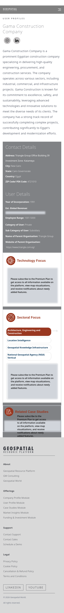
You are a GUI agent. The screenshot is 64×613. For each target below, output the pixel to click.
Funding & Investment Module (19, 517)
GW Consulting (11, 475)
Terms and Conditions (15, 576)
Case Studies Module (14, 507)
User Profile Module (13, 502)
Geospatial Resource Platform (19, 470)
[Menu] (59, 10)
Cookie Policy (10, 566)
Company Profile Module (16, 497)
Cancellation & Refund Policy (18, 571)
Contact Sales (10, 539)
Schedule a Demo (12, 544)
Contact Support (12, 534)
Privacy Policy (10, 561)
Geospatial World (12, 480)
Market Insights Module (16, 512)
